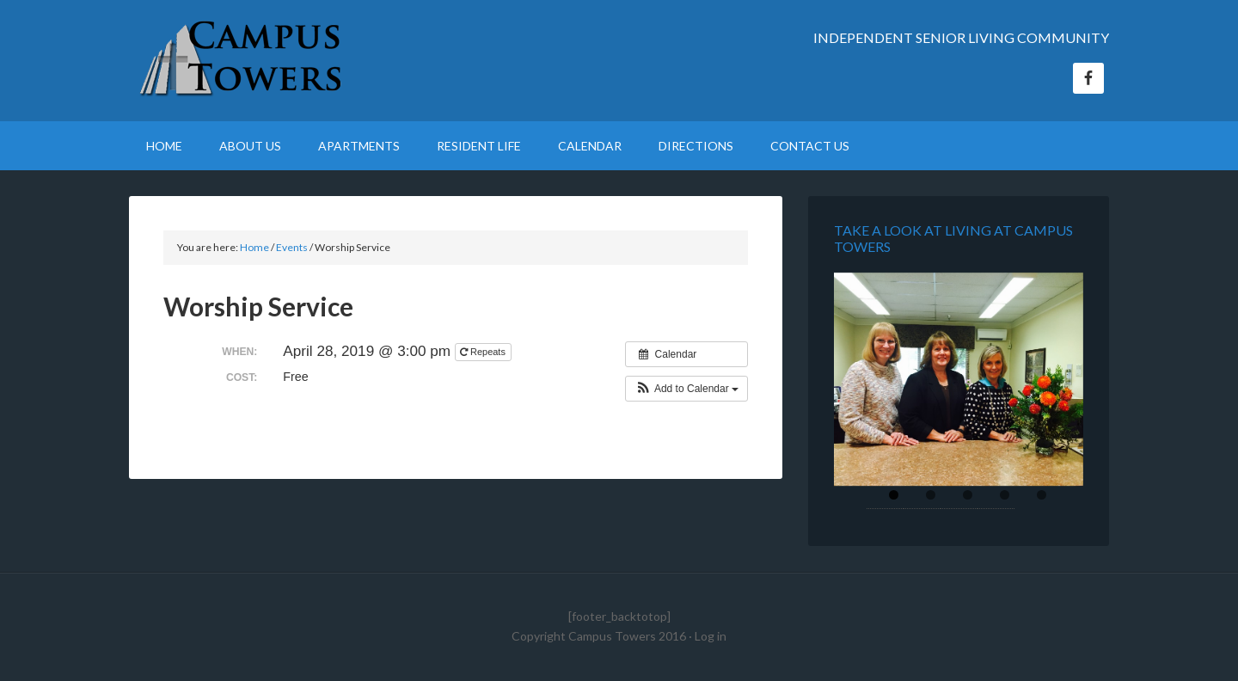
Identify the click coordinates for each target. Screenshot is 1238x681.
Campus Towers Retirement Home (275, 60)
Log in (710, 636)
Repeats (484, 352)
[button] (686, 389)
